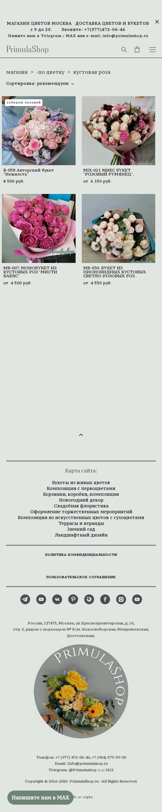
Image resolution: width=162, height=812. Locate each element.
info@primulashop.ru (125, 35)
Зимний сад (81, 529)
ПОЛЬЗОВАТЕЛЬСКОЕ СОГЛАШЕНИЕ (81, 577)
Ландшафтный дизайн (81, 535)
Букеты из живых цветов (81, 482)
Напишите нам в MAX (40, 797)
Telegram (51, 35)
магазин (17, 72)
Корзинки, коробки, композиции (81, 494)
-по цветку (50, 72)
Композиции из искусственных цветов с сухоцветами (81, 517)
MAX (71, 35)
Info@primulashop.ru (87, 763)
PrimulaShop (27, 49)
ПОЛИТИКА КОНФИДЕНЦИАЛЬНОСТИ (81, 555)
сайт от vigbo (81, 797)
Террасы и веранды (81, 523)
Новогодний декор (81, 500)
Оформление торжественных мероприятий (81, 511)
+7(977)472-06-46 (104, 29)
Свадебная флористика (81, 506)
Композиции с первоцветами (81, 488)
